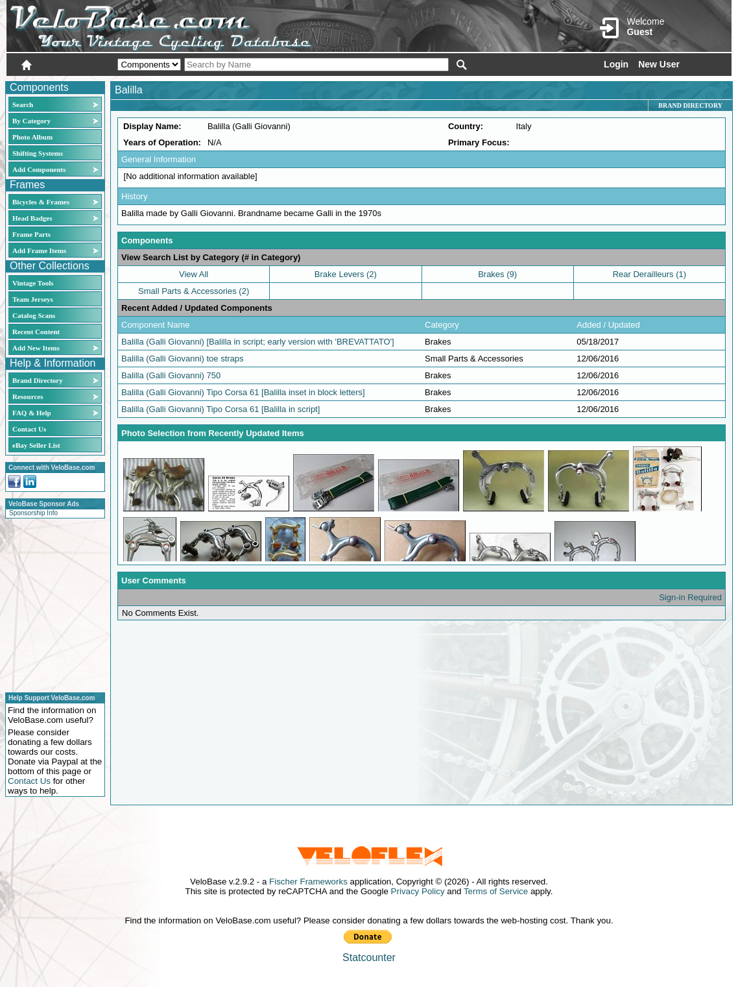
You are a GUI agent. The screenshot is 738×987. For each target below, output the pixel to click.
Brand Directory (37, 380)
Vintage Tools (32, 283)
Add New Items (36, 348)
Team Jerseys (32, 299)
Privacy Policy (418, 891)
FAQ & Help (31, 413)
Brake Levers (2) (346, 274)
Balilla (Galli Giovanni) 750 (170, 375)
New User (659, 64)
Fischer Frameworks (308, 881)
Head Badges (32, 218)
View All (193, 274)
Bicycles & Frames (41, 202)
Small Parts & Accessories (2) (193, 291)
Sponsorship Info (33, 513)
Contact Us (29, 429)
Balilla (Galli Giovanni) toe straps (182, 358)
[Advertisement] (51, 603)
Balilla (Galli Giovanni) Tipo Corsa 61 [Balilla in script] (220, 409)
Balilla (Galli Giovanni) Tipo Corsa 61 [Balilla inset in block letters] (243, 392)
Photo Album (32, 137)
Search (22, 104)
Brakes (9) (497, 274)
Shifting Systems (37, 153)
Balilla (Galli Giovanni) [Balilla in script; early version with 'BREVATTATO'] (257, 342)
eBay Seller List (36, 445)
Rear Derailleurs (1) (649, 274)
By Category (31, 121)
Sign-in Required (690, 597)
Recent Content (36, 331)
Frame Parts (31, 234)
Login (616, 64)
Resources (27, 396)
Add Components (38, 169)
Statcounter (369, 957)
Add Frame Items (39, 250)
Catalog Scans (33, 315)
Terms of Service (496, 891)
